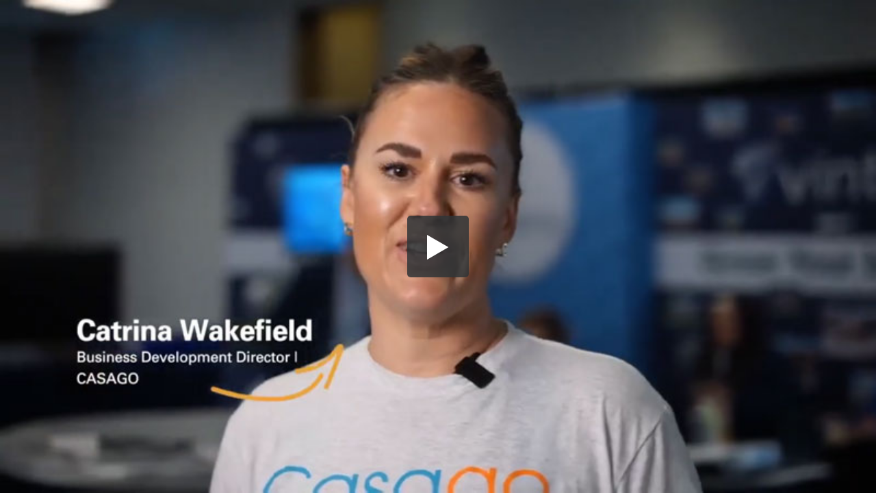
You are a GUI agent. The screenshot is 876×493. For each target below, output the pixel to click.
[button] (438, 246)
